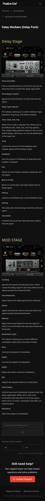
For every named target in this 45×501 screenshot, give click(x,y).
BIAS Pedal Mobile (18, 11)
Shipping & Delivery (13, 491)
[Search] (40, 3)
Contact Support (22, 479)
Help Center (5, 11)
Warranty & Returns (31, 491)
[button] (12, 447)
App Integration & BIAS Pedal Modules (16, 17)
